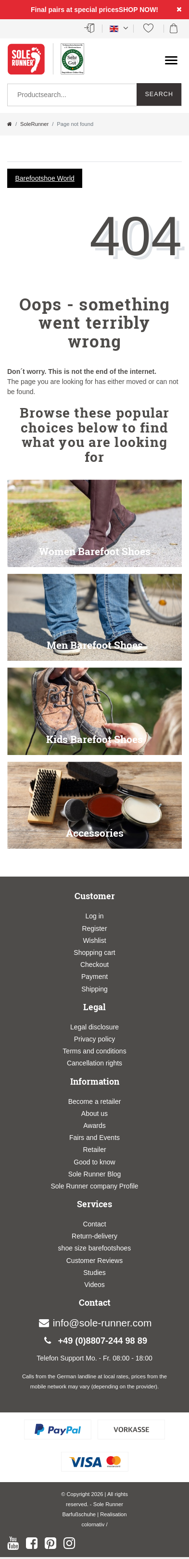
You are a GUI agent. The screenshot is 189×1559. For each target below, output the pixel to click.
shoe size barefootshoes (94, 1248)
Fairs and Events (94, 1137)
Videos (94, 1284)
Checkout (94, 964)
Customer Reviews (94, 1260)
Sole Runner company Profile (94, 1186)
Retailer (94, 1149)
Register (94, 928)
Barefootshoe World (44, 178)
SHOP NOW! (138, 9)
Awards (94, 1125)
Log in (94, 916)
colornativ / (94, 1524)
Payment (94, 976)
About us (94, 1113)
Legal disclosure (94, 1027)
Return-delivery (94, 1236)
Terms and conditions (94, 1051)
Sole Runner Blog (94, 1174)
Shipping (94, 989)
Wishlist (94, 940)
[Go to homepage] (9, 124)
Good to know (94, 1162)
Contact (94, 1224)
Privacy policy (94, 1039)
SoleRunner (34, 124)
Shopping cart (94, 952)
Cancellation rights (94, 1063)
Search (159, 94)
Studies (94, 1272)
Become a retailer (94, 1101)
